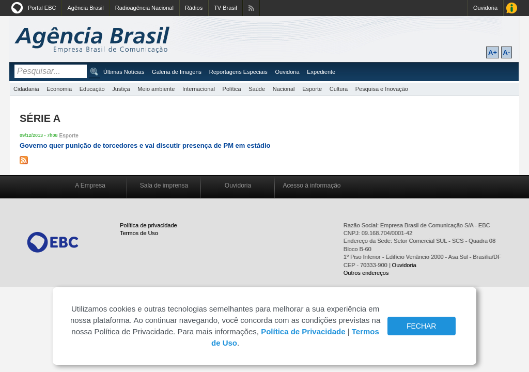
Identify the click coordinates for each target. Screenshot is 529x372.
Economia (59, 89)
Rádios (194, 8)
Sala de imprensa (164, 185)
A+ (492, 52)
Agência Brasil (85, 8)
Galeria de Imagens (176, 72)
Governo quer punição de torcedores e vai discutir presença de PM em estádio (145, 145)
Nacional (284, 89)
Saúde (256, 89)
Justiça (121, 89)
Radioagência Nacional (144, 8)
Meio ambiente (156, 89)
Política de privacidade (148, 225)
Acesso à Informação (512, 8)
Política (232, 89)
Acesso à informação (311, 185)
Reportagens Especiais (238, 72)
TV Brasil (225, 8)
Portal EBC (42, 8)
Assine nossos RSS (251, 8)
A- (506, 52)
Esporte (312, 89)
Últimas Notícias (123, 72)
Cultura (339, 89)
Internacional (198, 89)
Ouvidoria (485, 8)
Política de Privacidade (303, 331)
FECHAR (422, 326)
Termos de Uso (139, 233)
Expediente (321, 72)
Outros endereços (366, 273)
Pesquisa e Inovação (381, 89)
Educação (92, 89)
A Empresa (90, 185)
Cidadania (26, 89)
